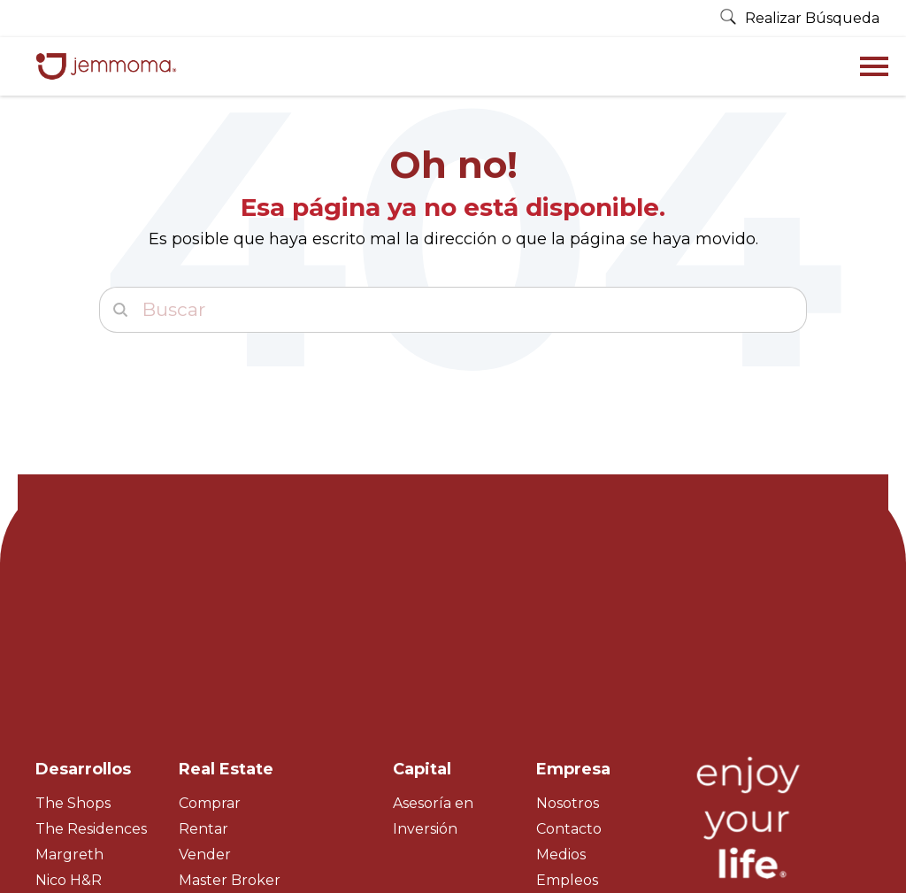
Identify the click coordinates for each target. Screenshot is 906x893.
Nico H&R (68, 725)
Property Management (260, 751)
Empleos (567, 725)
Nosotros (567, 648)
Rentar (203, 674)
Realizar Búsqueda (799, 18)
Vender (205, 699)
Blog (553, 751)
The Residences (91, 674)
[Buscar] (453, 310)
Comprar (210, 648)
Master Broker (229, 725)
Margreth (69, 699)
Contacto (569, 674)
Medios (561, 699)
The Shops (73, 648)
